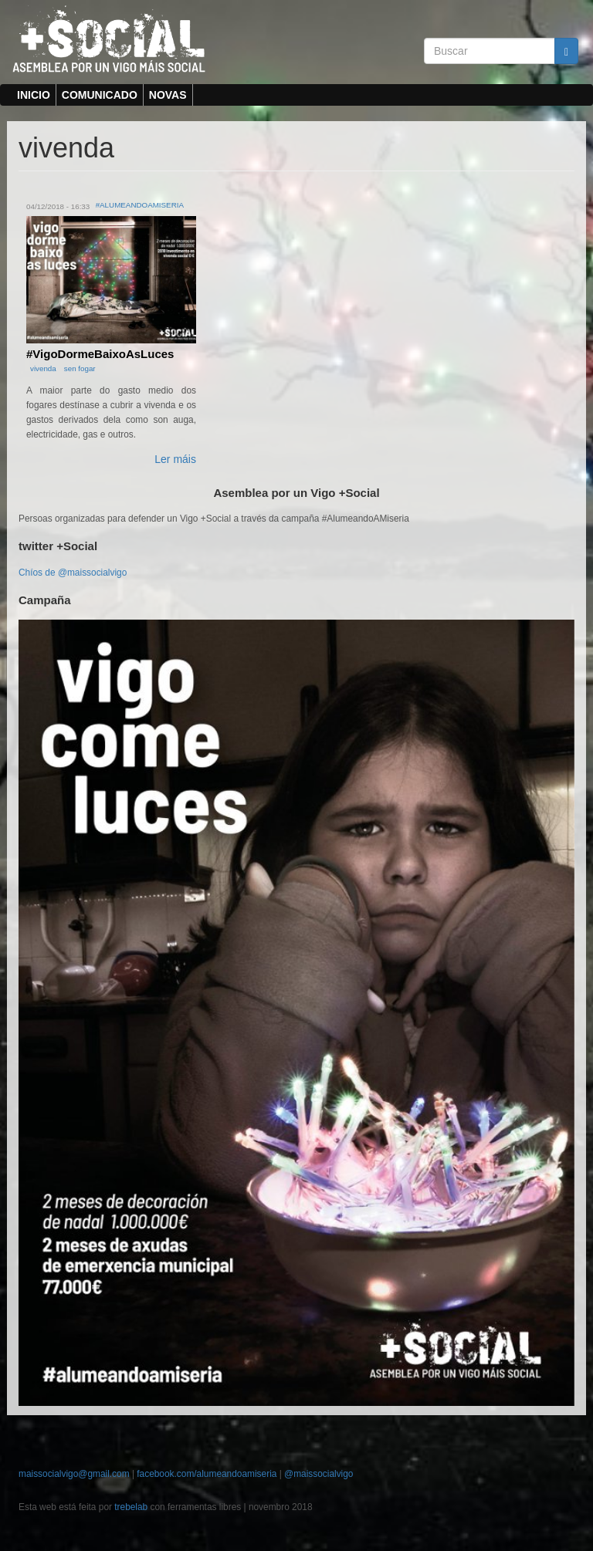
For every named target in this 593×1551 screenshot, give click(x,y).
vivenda (43, 368)
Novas (168, 95)
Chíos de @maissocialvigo (73, 572)
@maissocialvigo (318, 1473)
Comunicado (99, 95)
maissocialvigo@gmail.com (74, 1473)
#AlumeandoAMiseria (140, 205)
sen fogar (80, 368)
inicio (33, 95)
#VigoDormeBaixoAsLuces (100, 353)
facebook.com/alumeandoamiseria (206, 1473)
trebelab (130, 1507)
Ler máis (175, 459)
